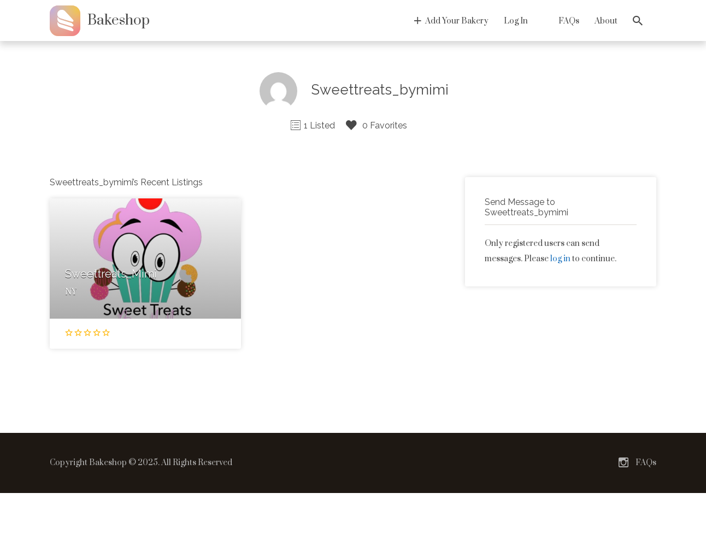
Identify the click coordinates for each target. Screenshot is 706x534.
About (606, 21)
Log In (516, 21)
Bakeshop (118, 20)
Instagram (623, 462)
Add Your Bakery (457, 21)
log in (560, 259)
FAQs (568, 21)
